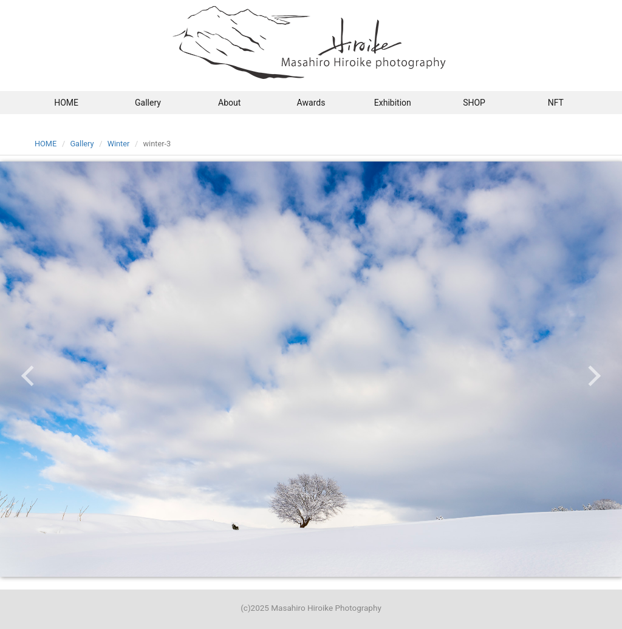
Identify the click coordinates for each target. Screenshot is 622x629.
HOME (66, 102)
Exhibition (392, 102)
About (229, 102)
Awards (311, 102)
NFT (556, 102)
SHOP (474, 102)
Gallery (148, 102)
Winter (119, 143)
